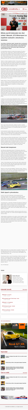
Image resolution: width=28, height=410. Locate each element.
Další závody (25, 289)
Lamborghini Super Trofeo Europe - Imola (11, 298)
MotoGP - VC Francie (7, 294)
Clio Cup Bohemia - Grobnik (9, 309)
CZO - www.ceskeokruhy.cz (5, 320)
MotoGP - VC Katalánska (8, 302)
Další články (25, 372)
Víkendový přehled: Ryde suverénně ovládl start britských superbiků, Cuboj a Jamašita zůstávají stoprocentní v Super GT (15, 368)
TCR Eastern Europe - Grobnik (9, 306)
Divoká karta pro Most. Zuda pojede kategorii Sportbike (16, 362)
